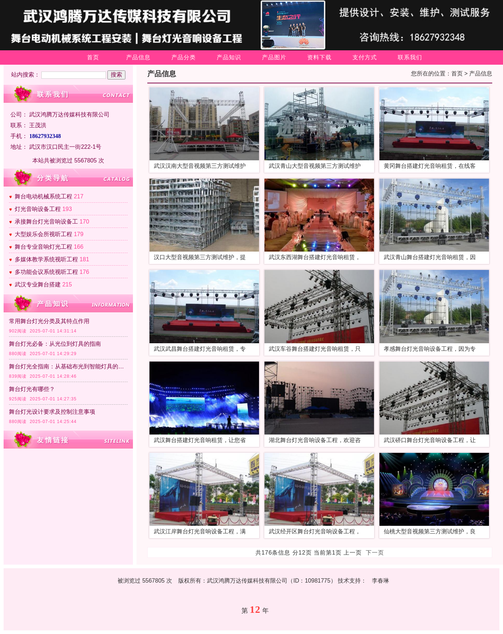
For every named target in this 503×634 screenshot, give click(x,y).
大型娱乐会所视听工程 (43, 234)
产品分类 (183, 57)
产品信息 (138, 57)
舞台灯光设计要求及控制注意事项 (52, 412)
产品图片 (274, 57)
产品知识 (229, 57)
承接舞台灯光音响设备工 (46, 222)
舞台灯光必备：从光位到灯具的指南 (55, 344)
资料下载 (319, 57)
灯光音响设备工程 (38, 209)
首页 (93, 57)
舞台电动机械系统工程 (43, 196)
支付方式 (364, 57)
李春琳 (380, 581)
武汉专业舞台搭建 (38, 284)
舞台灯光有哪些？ (32, 389)
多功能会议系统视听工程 (46, 272)
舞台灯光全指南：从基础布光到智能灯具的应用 (68, 366)
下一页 (375, 553)
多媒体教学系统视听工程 (46, 259)
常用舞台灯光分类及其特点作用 (49, 321)
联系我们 (410, 57)
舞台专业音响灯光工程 (43, 247)
